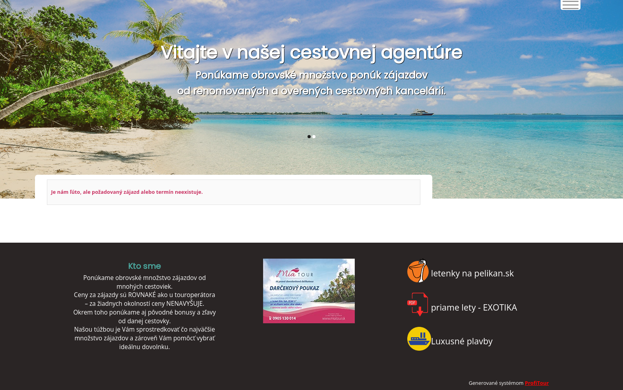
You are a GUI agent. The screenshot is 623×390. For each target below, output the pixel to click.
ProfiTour (537, 382)
